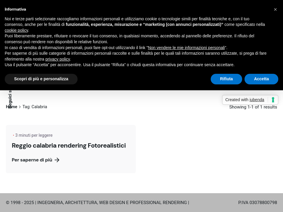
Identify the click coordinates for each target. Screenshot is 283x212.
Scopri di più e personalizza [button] (41, 78)
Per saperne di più (35, 160)
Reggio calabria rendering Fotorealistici (69, 145)
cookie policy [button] (16, 30)
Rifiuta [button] (226, 78)
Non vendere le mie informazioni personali (186, 47)
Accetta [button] (261, 78)
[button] (275, 9)
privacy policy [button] (58, 59)
